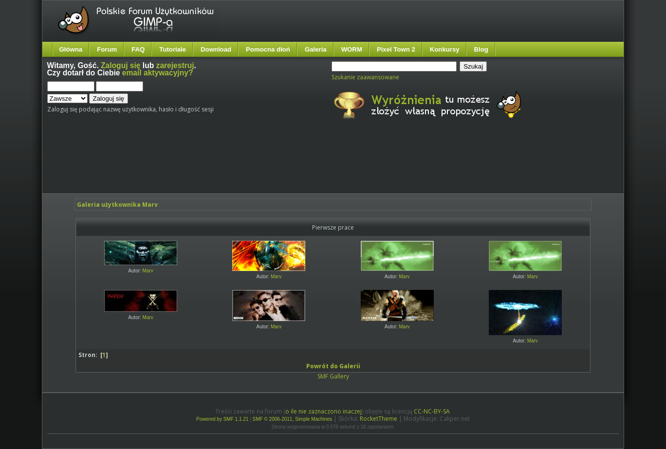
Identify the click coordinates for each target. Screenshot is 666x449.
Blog (481, 49)
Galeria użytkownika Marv (117, 204)
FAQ (138, 49)
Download (216, 49)
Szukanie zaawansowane (365, 77)
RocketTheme (378, 418)
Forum (107, 49)
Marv (148, 270)
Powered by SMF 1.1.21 (222, 419)
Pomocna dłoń (268, 49)
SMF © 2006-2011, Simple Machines (293, 419)
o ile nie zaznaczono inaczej (323, 411)
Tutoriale (172, 49)
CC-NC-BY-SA (432, 411)
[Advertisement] (229, 164)
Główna (71, 49)
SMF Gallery (333, 376)
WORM (351, 49)
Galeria (316, 49)
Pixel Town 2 (396, 49)
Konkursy (445, 49)
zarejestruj (175, 65)
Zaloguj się (120, 65)
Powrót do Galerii (333, 366)
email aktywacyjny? (157, 73)
